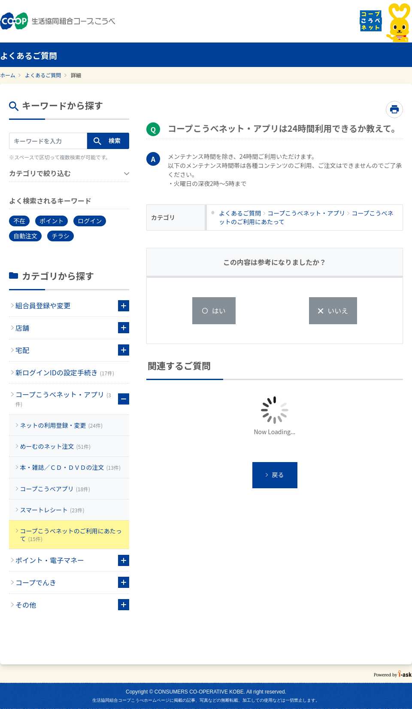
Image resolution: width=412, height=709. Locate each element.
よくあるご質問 (43, 75)
